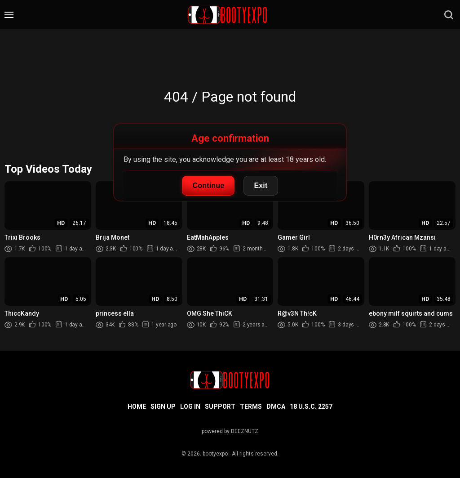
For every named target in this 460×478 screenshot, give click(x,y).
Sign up (163, 406)
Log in (190, 406)
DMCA (275, 406)
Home (137, 406)
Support (220, 406)
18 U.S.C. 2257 (311, 406)
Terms (251, 406)
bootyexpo (215, 454)
